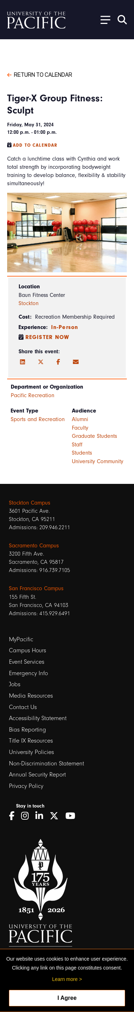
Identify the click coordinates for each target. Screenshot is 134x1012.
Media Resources (31, 695)
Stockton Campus (29, 503)
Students (82, 453)
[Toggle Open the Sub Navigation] (102, 19)
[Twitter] (40, 362)
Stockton (29, 303)
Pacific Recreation (32, 395)
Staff (77, 444)
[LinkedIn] (22, 362)
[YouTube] (72, 815)
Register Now (47, 337)
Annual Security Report (37, 774)
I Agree (67, 998)
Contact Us (23, 707)
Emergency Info (28, 673)
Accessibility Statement (37, 718)
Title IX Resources (31, 740)
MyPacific (21, 639)
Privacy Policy (26, 786)
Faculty (80, 428)
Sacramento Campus (34, 545)
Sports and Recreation (38, 419)
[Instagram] (27, 815)
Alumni (80, 419)
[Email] (75, 362)
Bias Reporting (27, 729)
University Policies (31, 752)
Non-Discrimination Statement (46, 763)
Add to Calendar (35, 145)
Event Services (26, 661)
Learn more (65, 979)
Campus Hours (27, 650)
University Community (97, 461)
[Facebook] (58, 362)
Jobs (14, 684)
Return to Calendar (39, 74)
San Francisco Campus (36, 588)
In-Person (64, 327)
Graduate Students (94, 436)
